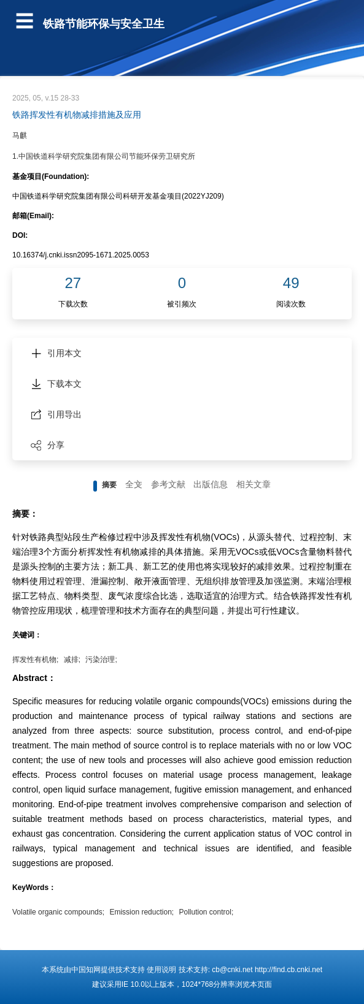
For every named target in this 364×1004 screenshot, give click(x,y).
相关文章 (253, 484)
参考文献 (168, 484)
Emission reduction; (141, 912)
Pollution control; (206, 912)
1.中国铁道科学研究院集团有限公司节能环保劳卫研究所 (103, 156)
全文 (133, 484)
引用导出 (56, 414)
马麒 (19, 135)
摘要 (109, 485)
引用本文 (56, 353)
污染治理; (101, 659)
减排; (72, 659)
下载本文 (56, 383)
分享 (47, 445)
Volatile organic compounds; (58, 912)
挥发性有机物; (35, 659)
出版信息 (210, 484)
